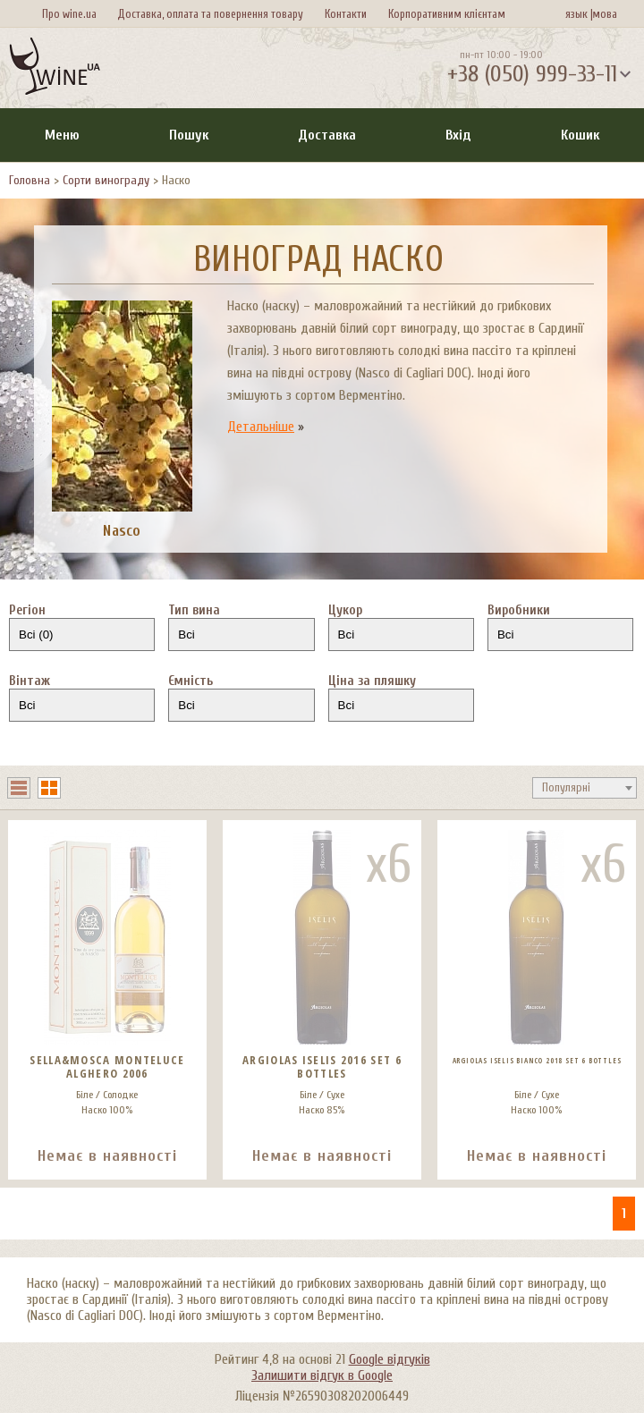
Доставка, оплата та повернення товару (210, 14)
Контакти (346, 14)
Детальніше (260, 427)
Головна (29, 180)
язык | (579, 14)
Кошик (580, 135)
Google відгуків (389, 1359)
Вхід (458, 135)
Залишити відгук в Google (322, 1375)
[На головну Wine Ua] (54, 68)
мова (601, 14)
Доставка (327, 135)
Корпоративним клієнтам (446, 14)
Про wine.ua (69, 14)
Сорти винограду (106, 180)
